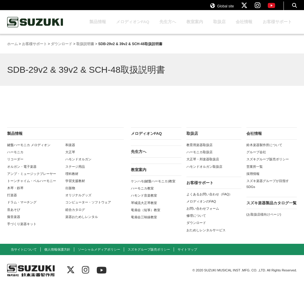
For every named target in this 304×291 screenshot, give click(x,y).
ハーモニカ (15, 157)
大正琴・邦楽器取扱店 (202, 165)
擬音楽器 (13, 222)
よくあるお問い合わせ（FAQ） (209, 200)
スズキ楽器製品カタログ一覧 (271, 208)
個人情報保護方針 (57, 255)
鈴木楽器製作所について (264, 150)
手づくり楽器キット (22, 229)
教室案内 (194, 27)
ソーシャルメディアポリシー (99, 255)
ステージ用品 (75, 172)
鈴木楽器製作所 (35, 28)
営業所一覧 (254, 172)
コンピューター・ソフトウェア (88, 208)
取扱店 (219, 27)
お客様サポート (277, 27)
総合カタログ (75, 215)
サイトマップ (187, 255)
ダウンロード (196, 228)
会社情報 (244, 27)
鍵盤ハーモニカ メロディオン (28, 150)
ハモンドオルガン (78, 165)
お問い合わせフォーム (202, 214)
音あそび (13, 215)
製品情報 (97, 27)
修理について (196, 221)
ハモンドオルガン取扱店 (204, 172)
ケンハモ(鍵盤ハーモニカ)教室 (153, 187)
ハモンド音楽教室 (144, 201)
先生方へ (167, 27)
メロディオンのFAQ (201, 207)
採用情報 (252, 179)
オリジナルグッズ (78, 201)
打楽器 (12, 201)
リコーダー (15, 165)
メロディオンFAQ (132, 27)
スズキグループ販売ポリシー (267, 165)
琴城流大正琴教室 (144, 208)
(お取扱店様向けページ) (263, 220)
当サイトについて (24, 255)
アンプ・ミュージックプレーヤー (31, 179)
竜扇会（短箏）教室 (145, 215)
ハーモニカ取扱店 (199, 157)
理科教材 (71, 179)
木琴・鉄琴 (15, 193)
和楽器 (70, 150)
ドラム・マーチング (22, 208)
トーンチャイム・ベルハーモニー (31, 186)
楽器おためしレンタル (81, 222)
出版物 (70, 193)
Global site (222, 8)
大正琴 (70, 157)
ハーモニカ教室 (142, 194)
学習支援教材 (75, 186)
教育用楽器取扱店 (199, 150)
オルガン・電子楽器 (22, 172)
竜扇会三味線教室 (144, 222)
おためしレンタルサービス (206, 236)
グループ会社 (256, 157)
